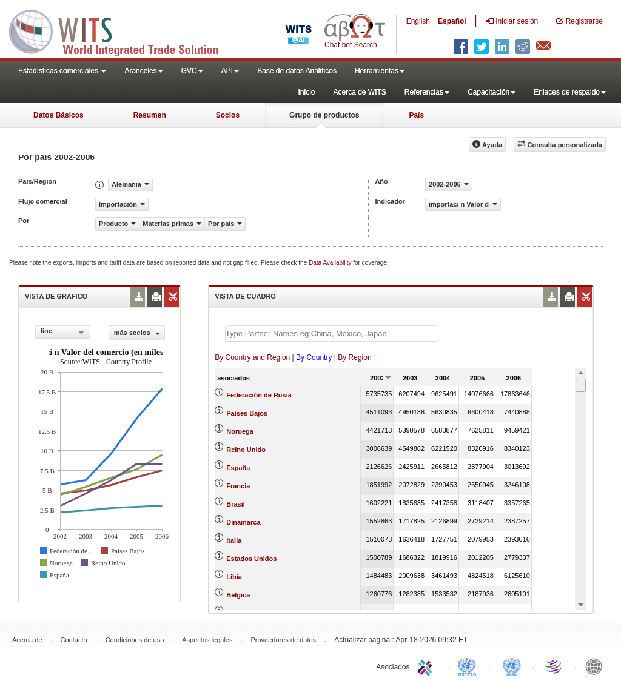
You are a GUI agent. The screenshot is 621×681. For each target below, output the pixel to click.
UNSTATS (512, 666)
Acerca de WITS (359, 92)
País (416, 115)
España (238, 467)
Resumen (149, 115)
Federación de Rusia (259, 395)
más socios (137, 332)
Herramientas (379, 71)
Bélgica (238, 595)
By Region (354, 357)
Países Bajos (246, 413)
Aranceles (143, 71)
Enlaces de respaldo (570, 92)
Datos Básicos (58, 115)
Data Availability (331, 262)
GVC (192, 71)
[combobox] (62, 332)
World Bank (597, 666)
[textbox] (331, 333)
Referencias (426, 92)
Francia (238, 486)
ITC (427, 666)
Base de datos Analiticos (297, 71)
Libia (234, 576)
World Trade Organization (554, 666)
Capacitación (491, 92)
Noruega (239, 431)
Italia (233, 540)
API (230, 71)
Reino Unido (246, 449)
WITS (121, 30)
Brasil (235, 504)
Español (452, 21)
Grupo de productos (324, 115)
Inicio (306, 92)
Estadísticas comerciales (62, 71)
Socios (228, 115)
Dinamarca (243, 522)
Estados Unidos (251, 558)
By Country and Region (252, 357)
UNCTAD (469, 666)
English (418, 21)
